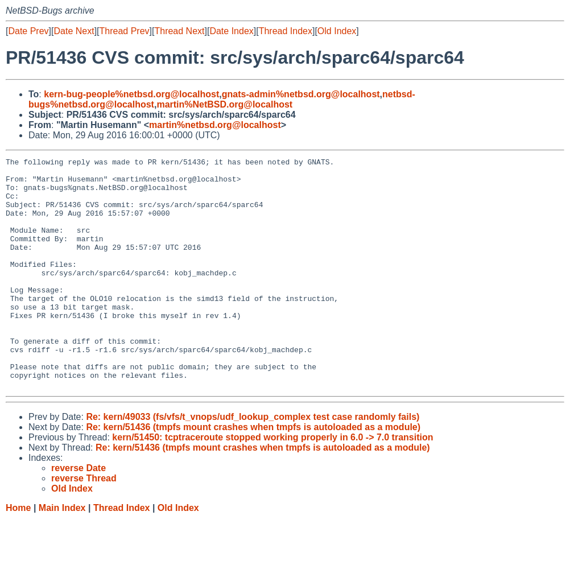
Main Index (62, 554)
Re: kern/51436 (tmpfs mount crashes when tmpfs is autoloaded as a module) (253, 473)
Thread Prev (125, 31)
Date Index (231, 31)
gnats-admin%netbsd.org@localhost (301, 94)
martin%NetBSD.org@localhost (224, 104)
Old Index (336, 31)
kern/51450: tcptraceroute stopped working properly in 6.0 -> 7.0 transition (272, 483)
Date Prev (28, 31)
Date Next (73, 31)
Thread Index (285, 31)
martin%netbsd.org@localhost (215, 125)
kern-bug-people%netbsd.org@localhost (131, 94)
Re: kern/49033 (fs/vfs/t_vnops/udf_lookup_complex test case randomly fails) (252, 463)
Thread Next (179, 31)
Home (18, 554)
